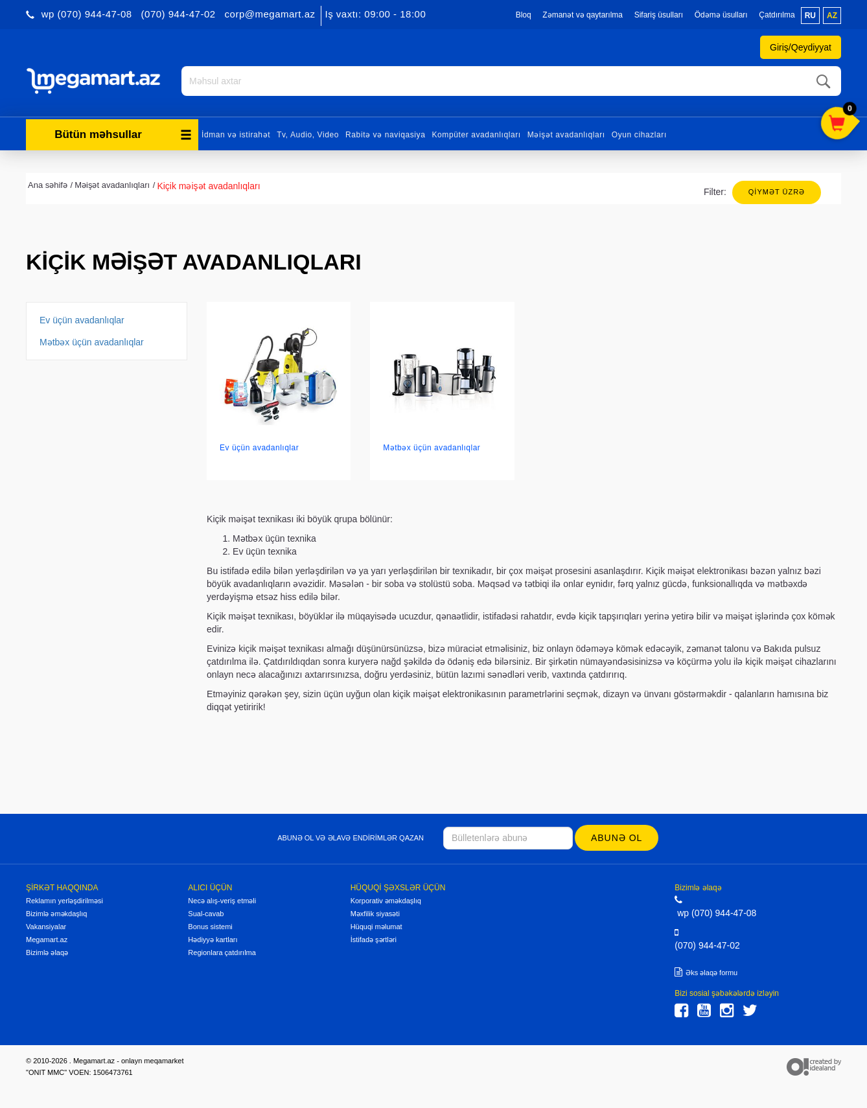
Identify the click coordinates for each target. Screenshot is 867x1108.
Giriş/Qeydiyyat (800, 47)
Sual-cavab (206, 914)
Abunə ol (616, 838)
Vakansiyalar (46, 926)
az (832, 15)
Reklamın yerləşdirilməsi (64, 901)
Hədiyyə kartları (212, 939)
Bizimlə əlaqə (47, 952)
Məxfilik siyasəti (375, 914)
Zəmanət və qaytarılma (582, 14)
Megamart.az (46, 939)
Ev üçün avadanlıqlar (82, 320)
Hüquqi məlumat (376, 926)
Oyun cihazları (639, 134)
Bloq (523, 14)
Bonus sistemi (210, 926)
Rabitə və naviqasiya (385, 134)
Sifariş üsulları (658, 14)
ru (810, 15)
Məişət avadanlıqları (566, 134)
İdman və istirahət (236, 134)
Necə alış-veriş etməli (222, 901)
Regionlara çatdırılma (222, 952)
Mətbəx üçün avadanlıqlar (92, 342)
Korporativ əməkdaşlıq (386, 901)
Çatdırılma (776, 14)
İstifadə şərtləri (374, 939)
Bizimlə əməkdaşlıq (56, 914)
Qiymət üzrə (776, 192)
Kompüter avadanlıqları (476, 134)
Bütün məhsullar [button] (123, 134)
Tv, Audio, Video (308, 134)
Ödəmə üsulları (721, 14)
